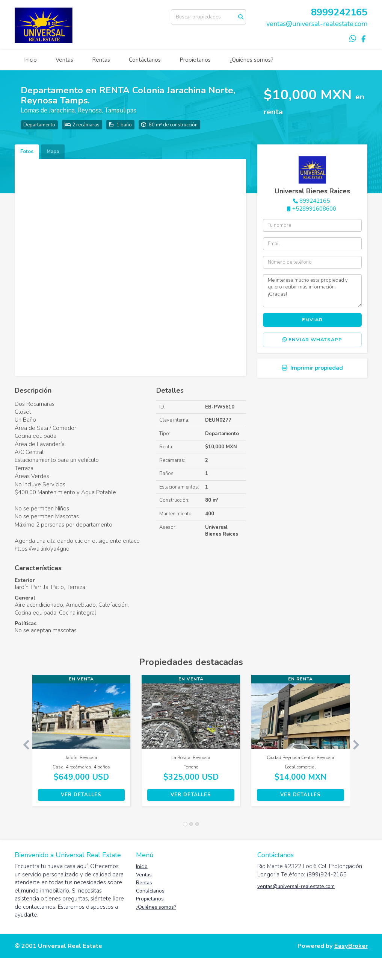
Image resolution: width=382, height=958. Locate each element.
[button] (23, 744)
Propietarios (195, 60)
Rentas (101, 60)
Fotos (26, 151)
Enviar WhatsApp (312, 339)
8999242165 (339, 12)
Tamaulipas (120, 110)
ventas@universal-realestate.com (316, 23)
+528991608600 (314, 209)
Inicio (30, 60)
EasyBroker (351, 945)
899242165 (314, 201)
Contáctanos (145, 60)
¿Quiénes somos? (251, 60)
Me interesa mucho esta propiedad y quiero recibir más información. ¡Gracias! (312, 290)
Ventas (64, 60)
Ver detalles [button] (81, 794)
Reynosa (89, 110)
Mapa (53, 151)
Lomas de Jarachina (48, 110)
